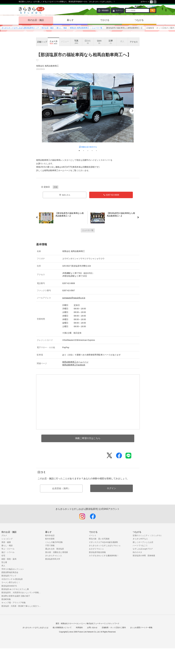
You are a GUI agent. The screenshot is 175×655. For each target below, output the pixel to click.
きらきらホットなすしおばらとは (35, 628)
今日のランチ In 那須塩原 (12, 579)
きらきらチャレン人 (53, 555)
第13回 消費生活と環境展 (56, 552)
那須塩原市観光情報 (97, 552)
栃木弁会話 (50, 535)
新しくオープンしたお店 (143, 542)
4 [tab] (92, 150)
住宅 (3, 555)
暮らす (70, 20)
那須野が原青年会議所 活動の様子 (15, 596)
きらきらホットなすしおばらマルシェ (105, 545)
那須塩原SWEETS (9, 586)
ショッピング (7, 539)
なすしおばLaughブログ (143, 549)
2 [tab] (83, 150)
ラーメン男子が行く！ (10, 582)
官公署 (4, 562)
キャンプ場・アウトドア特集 (13, 603)
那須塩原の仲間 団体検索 (144, 555)
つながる (139, 20)
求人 (3, 566)
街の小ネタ (137, 552)
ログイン (119, 10)
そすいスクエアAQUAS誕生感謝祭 (103, 542)
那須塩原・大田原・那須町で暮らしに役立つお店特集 (21, 606)
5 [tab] (96, 150)
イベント (92, 535)
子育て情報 (50, 545)
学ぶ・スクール (7, 549)
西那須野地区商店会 (9, 572)
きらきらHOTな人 (140, 539)
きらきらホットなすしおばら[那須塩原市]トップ (20, 28)
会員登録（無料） (61, 488)
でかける (104, 20)
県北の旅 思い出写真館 (99, 539)
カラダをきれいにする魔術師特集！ (104, 555)
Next (132, 111)
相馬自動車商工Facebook (73, 365)
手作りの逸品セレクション (12, 569)
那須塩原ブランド (8, 576)
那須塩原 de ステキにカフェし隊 (15, 589)
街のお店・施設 (36, 20)
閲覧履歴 (105, 10)
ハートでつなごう (140, 545)
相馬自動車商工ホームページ (75, 362)
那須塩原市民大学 (52, 559)
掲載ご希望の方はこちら (87, 438)
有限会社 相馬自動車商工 (79, 28)
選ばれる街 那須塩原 (54, 549)
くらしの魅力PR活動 (54, 542)
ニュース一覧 (97, 28)
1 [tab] (79, 150)
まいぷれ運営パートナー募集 (141, 628)
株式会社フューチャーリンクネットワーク (103, 624)
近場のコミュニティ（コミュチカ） (148, 535)
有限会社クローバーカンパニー (73, 624)
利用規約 (79, 628)
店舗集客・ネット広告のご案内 (160, 28)
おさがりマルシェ (96, 549)
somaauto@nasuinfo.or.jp (73, 298)
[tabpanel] (88, 110)
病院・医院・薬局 (8, 559)
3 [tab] (87, 150)
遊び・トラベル (7, 552)
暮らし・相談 (62, 28)
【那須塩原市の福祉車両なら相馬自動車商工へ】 (68, 215)
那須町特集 (6, 599)
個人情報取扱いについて (62, 628)
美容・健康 (6, 542)
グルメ (4, 535)
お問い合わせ (92, 628)
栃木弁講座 (50, 539)
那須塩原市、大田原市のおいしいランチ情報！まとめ (21, 592)
